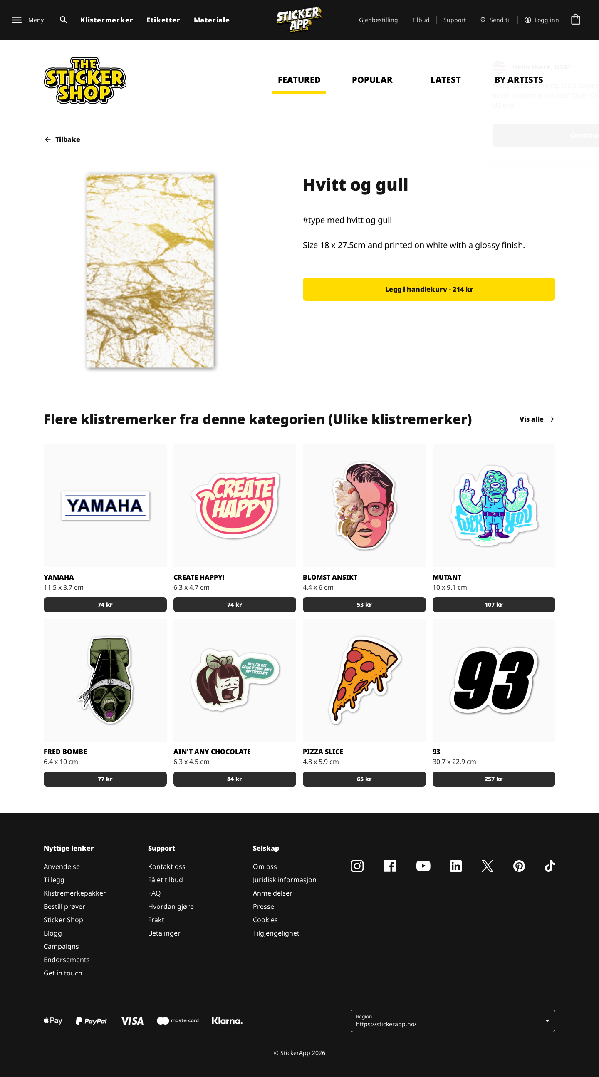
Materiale (212, 20)
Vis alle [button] (537, 419)
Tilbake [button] (62, 139)
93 (436, 751)
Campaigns (61, 946)
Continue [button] (484, 135)
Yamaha (59, 577)
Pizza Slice (323, 751)
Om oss (265, 866)
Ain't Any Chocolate (212, 751)
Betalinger (164, 933)
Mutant (447, 577)
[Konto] (542, 20)
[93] (494, 680)
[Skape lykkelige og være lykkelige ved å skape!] (235, 505)
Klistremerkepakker (75, 893)
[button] (429, 289)
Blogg (53, 933)
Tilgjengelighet (276, 933)
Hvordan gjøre (171, 906)
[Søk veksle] (62, 20)
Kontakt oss (167, 866)
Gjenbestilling (378, 20)
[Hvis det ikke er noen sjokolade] (235, 680)
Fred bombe (65, 751)
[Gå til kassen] (575, 19)
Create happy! (199, 577)
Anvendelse (62, 866)
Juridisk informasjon (285, 879)
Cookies (265, 919)
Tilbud (421, 20)
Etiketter (163, 20)
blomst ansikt (330, 577)
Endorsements (67, 959)
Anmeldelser (272, 893)
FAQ (154, 893)
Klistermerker (106, 20)
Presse (263, 906)
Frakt (156, 919)
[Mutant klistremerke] (494, 505)
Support (454, 20)
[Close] (573, 63)
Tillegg (54, 879)
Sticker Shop (63, 919)
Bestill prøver (64, 906)
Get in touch (63, 973)
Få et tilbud (165, 879)
